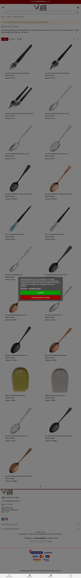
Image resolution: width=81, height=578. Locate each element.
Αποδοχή (40, 293)
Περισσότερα (24, 288)
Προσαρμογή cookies (35, 288)
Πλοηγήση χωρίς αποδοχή (40, 297)
